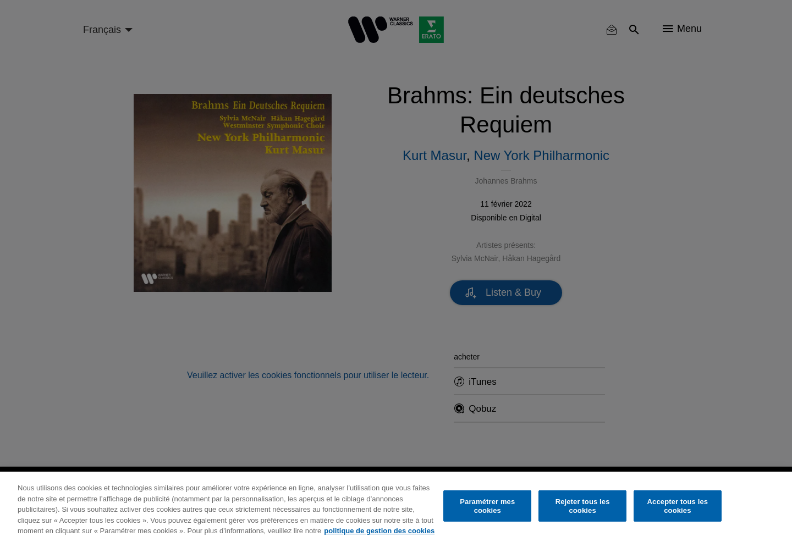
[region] (396, 507)
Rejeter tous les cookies (583, 506)
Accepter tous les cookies (677, 506)
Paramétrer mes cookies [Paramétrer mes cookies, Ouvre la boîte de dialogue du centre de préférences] (487, 506)
